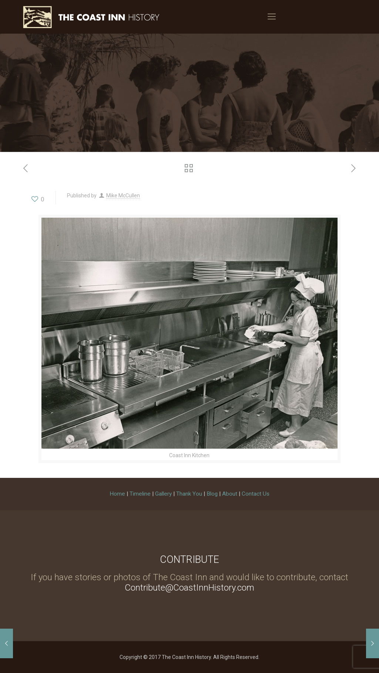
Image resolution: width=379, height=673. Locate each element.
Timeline (140, 493)
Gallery (163, 493)
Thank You (189, 493)
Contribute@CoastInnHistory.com (189, 587)
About (229, 493)
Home (117, 493)
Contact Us (255, 493)
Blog (212, 493)
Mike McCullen (123, 195)
